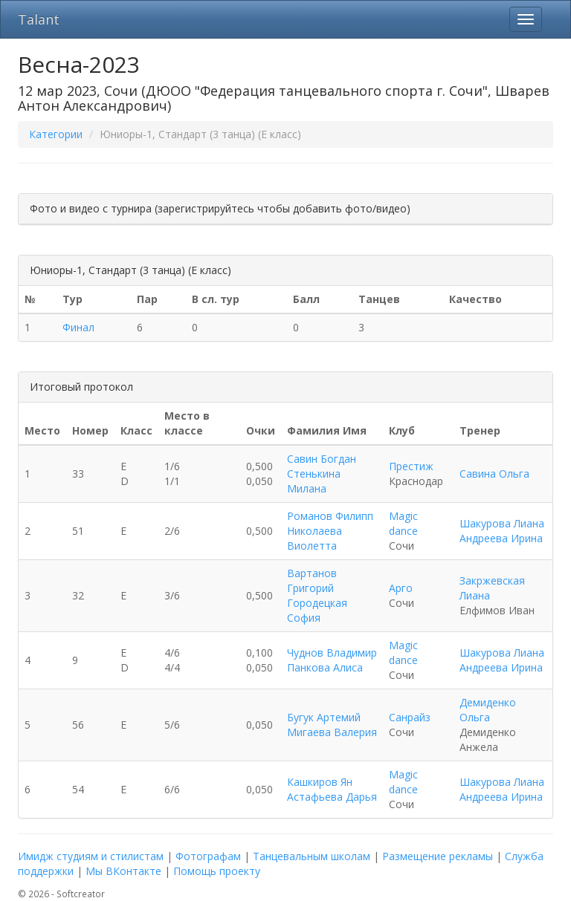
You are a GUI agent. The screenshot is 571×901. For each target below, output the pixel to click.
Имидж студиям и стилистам (91, 856)
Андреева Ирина (501, 538)
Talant (38, 19)
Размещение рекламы (437, 856)
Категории (56, 134)
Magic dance (403, 523)
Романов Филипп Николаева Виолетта (330, 531)
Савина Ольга (494, 473)
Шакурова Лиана (501, 523)
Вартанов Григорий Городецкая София (317, 595)
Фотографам (208, 856)
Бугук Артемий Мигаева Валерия (332, 724)
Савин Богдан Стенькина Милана (321, 473)
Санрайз (409, 717)
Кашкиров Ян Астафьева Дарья (332, 789)
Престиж (411, 466)
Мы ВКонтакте (123, 871)
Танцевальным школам (311, 856)
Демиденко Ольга (487, 709)
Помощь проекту (216, 871)
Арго (401, 588)
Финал (78, 327)
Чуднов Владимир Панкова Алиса (332, 659)
